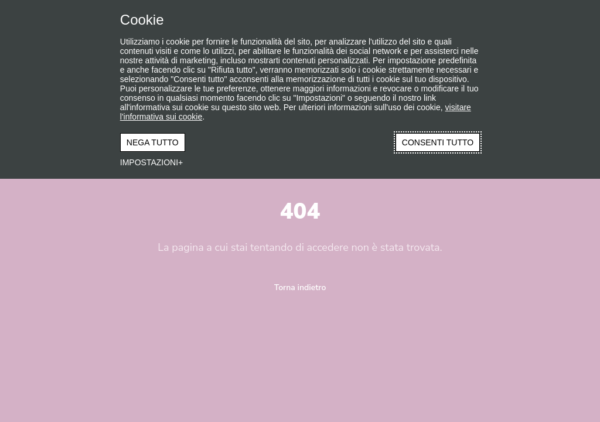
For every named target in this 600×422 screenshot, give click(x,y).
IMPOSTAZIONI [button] (149, 162)
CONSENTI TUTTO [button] (437, 142)
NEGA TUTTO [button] (153, 142)
